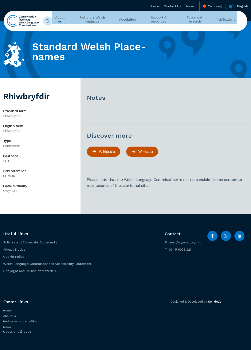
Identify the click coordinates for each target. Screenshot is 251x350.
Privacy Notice (14, 249)
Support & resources (164, 21)
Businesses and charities (20, 321)
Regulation (135, 21)
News (190, 5)
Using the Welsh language (103, 21)
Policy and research (198, 21)
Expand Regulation (135, 28)
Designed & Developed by (194, 301)
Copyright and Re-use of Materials (29, 271)
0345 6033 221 (178, 248)
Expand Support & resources (164, 28)
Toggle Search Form (54, 21)
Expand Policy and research (198, 28)
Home (154, 5)
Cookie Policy (13, 256)
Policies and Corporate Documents (30, 242)
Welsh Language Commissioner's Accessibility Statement (47, 263)
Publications (227, 21)
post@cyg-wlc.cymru (183, 241)
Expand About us (72, 28)
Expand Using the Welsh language (103, 28)
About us (72, 21)
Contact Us (172, 5)
